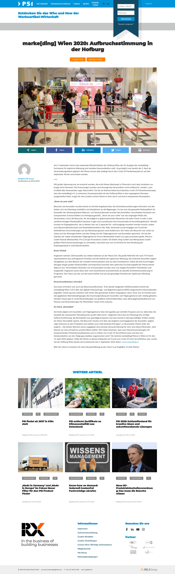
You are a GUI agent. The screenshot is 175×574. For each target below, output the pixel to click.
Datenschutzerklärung (87, 532)
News (86, 4)
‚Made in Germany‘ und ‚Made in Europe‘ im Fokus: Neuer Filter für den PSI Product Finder (40, 489)
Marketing (78, 59)
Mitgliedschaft (84, 548)
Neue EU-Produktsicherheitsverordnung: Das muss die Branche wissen (134, 489)
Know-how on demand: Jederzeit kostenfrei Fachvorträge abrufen (83, 488)
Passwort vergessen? (125, 24)
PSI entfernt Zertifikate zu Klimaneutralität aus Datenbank (85, 424)
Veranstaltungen (60, 4)
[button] (31, 150)
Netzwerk (42, 4)
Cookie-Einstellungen (87, 540)
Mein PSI (149, 4)
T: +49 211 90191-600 (71, 569)
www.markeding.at (130, 342)
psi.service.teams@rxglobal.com (51, 569)
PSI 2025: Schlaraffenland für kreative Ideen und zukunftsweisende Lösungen (134, 424)
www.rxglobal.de (86, 569)
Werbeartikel (96, 59)
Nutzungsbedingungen (88, 556)
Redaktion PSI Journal (30, 435)
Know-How (95, 3)
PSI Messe (82, 552)
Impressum (82, 528)
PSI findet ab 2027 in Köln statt (38, 423)
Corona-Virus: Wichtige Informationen (95, 544)
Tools (76, 4)
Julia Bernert (120, 435)
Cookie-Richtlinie (85, 536)
